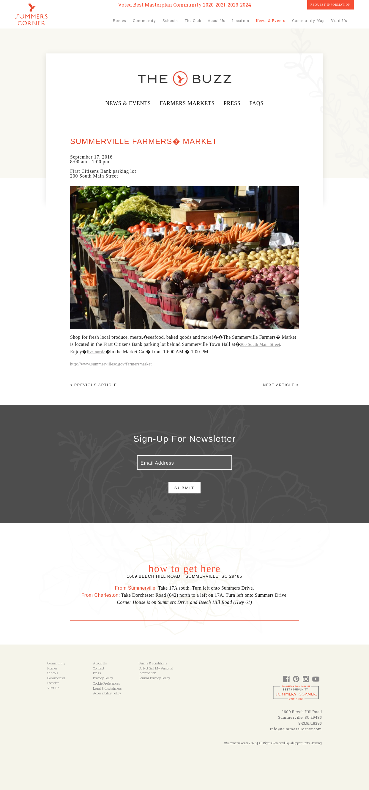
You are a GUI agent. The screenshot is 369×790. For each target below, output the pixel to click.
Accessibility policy (107, 693)
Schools (170, 20)
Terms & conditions (153, 663)
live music (96, 352)
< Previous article (93, 385)
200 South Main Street (260, 344)
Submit (184, 488)
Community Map (308, 20)
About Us (217, 20)
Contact (98, 668)
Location (240, 20)
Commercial (56, 678)
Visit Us (339, 20)
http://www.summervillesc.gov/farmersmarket (111, 364)
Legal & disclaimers (107, 688)
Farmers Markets (187, 103)
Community (144, 20)
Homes (119, 20)
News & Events (271, 20)
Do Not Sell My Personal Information (156, 670)
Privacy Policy (103, 678)
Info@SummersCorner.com (296, 729)
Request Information (330, 4)
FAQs (257, 103)
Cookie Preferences (106, 683)
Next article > (281, 385)
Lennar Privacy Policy (154, 678)
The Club (192, 20)
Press (232, 103)
